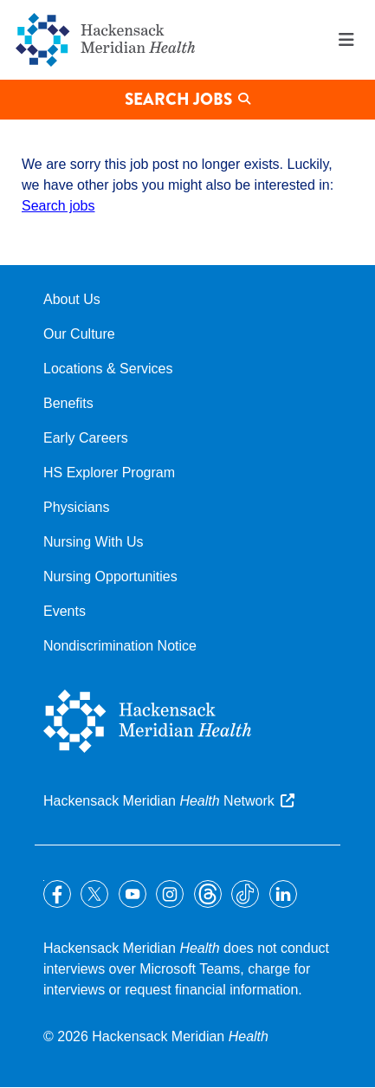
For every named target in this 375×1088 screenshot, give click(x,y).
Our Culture (79, 334)
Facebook (57, 894)
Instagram (170, 894)
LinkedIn (283, 894)
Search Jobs (178, 99)
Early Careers (85, 438)
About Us (71, 299)
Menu (346, 40)
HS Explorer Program (109, 472)
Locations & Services (107, 368)
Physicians (76, 507)
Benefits (68, 403)
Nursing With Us (93, 541)
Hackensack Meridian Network (159, 800)
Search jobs (58, 205)
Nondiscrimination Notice (120, 645)
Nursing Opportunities (110, 576)
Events (64, 611)
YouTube (132, 894)
